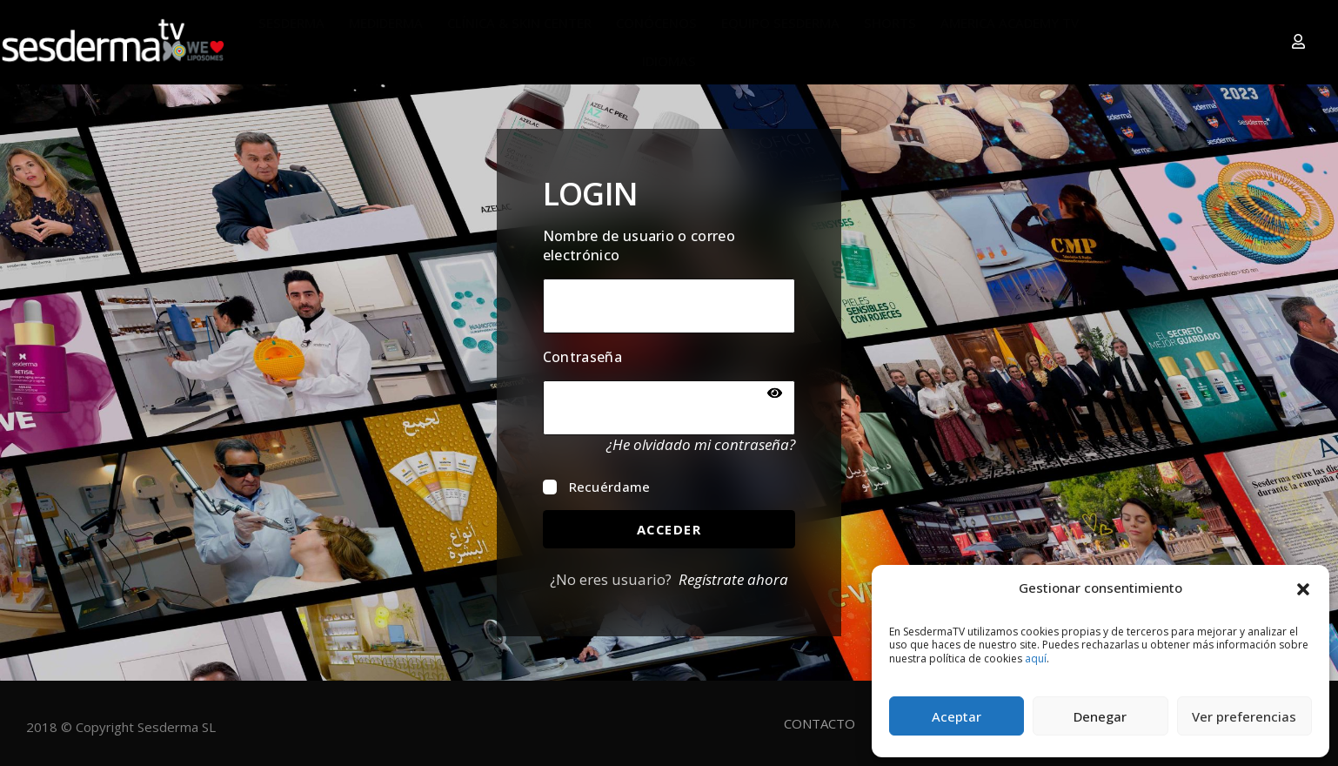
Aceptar (956, 716)
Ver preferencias (1244, 716)
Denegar (1100, 716)
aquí (1036, 658)
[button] (1303, 587)
